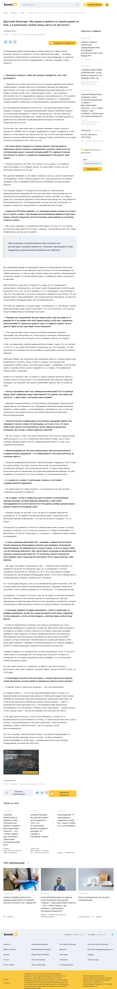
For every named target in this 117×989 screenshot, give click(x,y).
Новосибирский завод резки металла (32, 35)
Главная (5, 14)
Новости (6, 942)
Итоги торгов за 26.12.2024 (89, 136)
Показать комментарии (19, 791)
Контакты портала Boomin (98, 942)
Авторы (6, 952)
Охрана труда (93, 957)
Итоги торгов (86, 131)
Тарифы (91, 952)
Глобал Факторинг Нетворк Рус (90, 83)
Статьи (22, 14)
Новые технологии (98, 142)
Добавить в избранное (64, 42)
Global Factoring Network (88, 85)
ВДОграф (88, 142)
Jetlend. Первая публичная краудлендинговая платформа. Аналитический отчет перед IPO (92, 50)
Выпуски (63, 947)
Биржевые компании (40, 942)
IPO (82, 60)
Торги (82, 142)
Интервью (14, 35)
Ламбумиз (99, 914)
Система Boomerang (68, 942)
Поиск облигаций (38, 962)
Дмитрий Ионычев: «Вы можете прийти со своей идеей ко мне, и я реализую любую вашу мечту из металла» (56, 14)
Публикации (14, 14)
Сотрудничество (66, 962)
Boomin (6, 35)
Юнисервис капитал (84, 914)
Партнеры (64, 952)
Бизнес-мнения (9, 947)
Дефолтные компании (40, 952)
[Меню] (111, 5)
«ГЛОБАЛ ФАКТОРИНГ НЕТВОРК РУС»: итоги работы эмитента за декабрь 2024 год (91, 75)
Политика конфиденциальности (100, 947)
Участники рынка (38, 957)
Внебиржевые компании (41, 947)
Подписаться (92, 170)
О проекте (64, 957)
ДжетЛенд (88, 60)
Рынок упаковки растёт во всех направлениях (94, 896)
